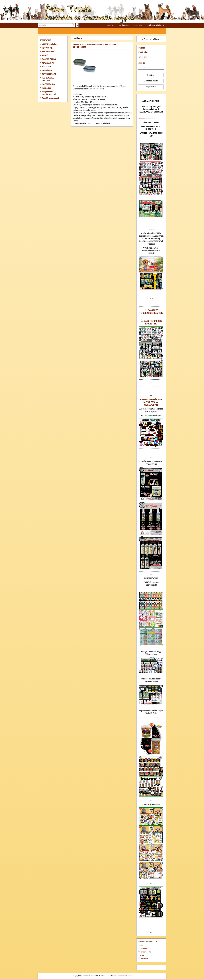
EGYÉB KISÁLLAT (49, 74)
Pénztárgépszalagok (50, 98)
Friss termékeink (151, 39)
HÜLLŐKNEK (47, 70)
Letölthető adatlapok (155, 25)
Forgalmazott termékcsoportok (49, 93)
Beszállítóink (143, 959)
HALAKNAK (46, 67)
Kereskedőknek (124, 25)
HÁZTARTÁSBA (48, 84)
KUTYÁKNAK (47, 48)
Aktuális (141, 955)
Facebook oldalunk (125, 976)
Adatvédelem (143, 948)
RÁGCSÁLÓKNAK (49, 59)
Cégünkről (142, 945)
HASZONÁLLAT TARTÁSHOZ (48, 79)
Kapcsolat (138, 25)
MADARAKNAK (48, 63)
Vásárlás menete (144, 952)
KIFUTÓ (45, 55)
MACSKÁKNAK (48, 52)
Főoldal (110, 25)
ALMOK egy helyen (50, 44)
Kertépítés (46, 88)
